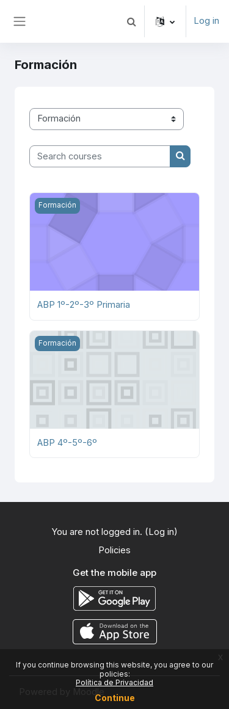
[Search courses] (100, 156)
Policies (114, 550)
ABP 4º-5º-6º (67, 442)
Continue (115, 698)
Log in (206, 20)
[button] (131, 21)
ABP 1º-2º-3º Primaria (83, 304)
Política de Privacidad (114, 682)
